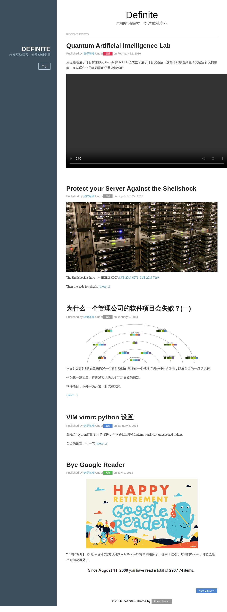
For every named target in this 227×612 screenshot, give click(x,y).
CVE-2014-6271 (128, 277)
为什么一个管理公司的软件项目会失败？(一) (128, 308)
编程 (108, 317)
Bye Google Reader (95, 464)
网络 (108, 196)
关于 (44, 66)
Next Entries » (207, 590)
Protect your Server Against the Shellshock (131, 188)
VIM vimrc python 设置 (100, 417)
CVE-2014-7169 (149, 277)
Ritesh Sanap (161, 601)
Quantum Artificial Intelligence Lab (118, 45)
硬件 (108, 54)
